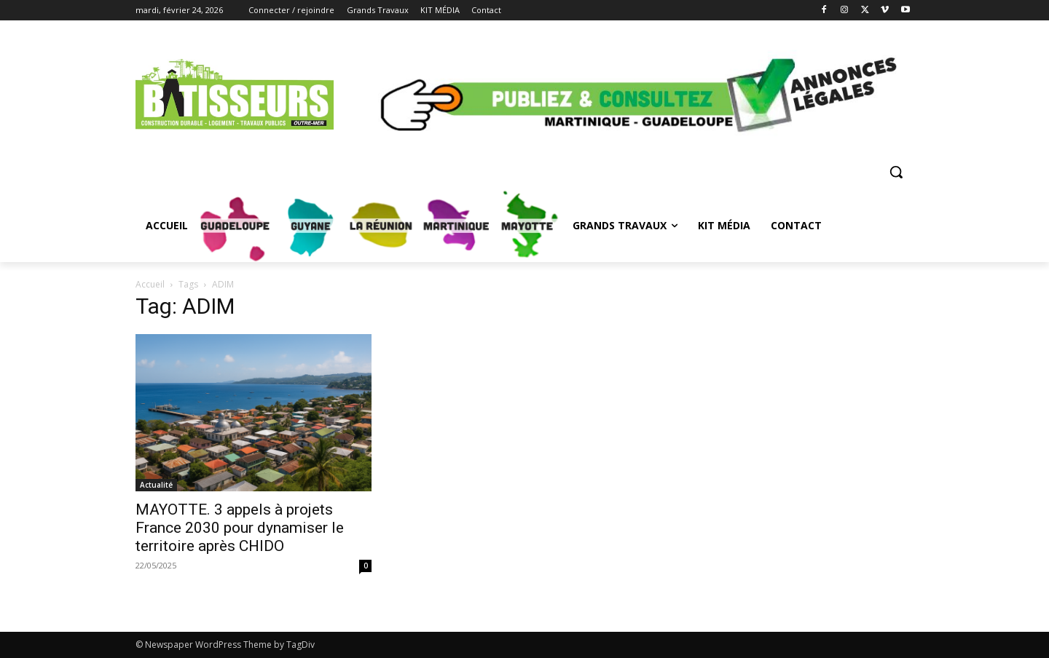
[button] (896, 171)
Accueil (150, 284)
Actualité (156, 485)
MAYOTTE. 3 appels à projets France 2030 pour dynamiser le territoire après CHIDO (239, 528)
